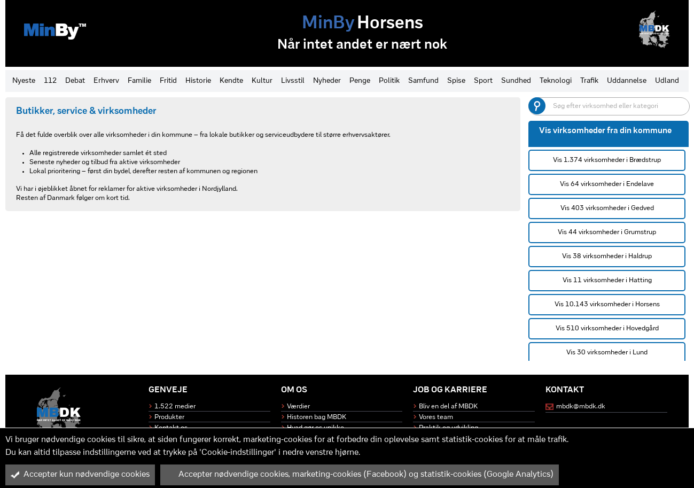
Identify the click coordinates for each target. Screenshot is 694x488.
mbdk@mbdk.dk (580, 406)
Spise (456, 81)
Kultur (262, 81)
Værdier (298, 406)
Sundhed (516, 81)
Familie (139, 81)
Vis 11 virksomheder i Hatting (607, 280)
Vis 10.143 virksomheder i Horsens (607, 304)
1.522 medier (175, 406)
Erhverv (106, 81)
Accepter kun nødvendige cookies (80, 474)
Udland (667, 81)
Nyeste (23, 81)
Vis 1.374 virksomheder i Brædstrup (607, 160)
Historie (198, 81)
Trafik (589, 81)
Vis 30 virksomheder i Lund (607, 352)
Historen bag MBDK (316, 417)
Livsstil (293, 81)
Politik (389, 81)
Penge (359, 81)
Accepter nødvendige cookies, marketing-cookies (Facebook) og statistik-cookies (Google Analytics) (359, 474)
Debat (75, 81)
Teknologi (556, 81)
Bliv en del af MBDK (448, 406)
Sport (483, 81)
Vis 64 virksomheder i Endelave (607, 184)
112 (50, 81)
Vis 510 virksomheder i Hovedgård (607, 328)
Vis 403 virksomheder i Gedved (607, 208)
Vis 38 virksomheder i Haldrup (607, 256)
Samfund (423, 81)
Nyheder (327, 81)
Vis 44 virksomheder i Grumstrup (607, 232)
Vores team (436, 417)
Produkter (169, 417)
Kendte (231, 81)
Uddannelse (626, 81)
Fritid (168, 81)
